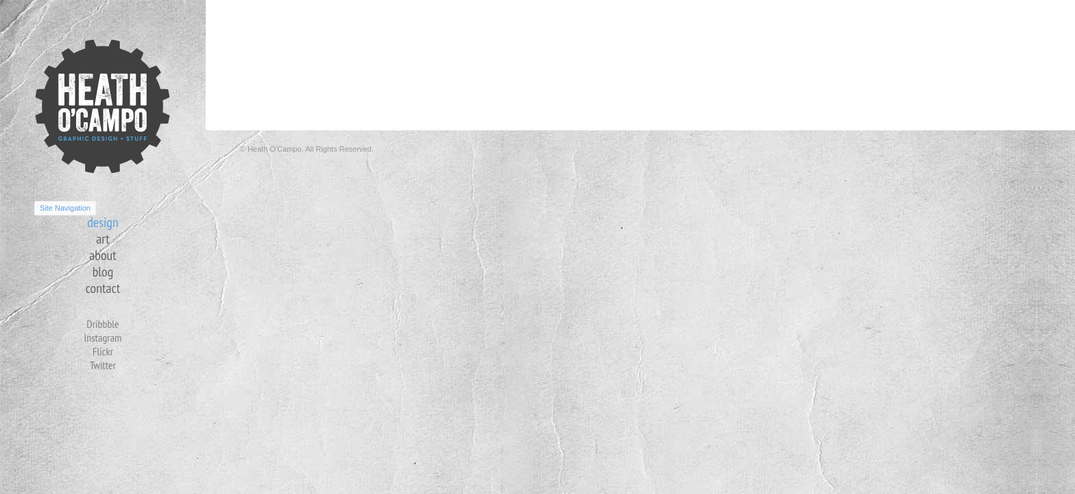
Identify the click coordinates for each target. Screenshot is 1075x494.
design (102, 222)
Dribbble (102, 324)
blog (103, 271)
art (102, 239)
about (103, 255)
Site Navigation (65, 208)
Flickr (103, 351)
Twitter (103, 365)
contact (103, 288)
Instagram (102, 337)
